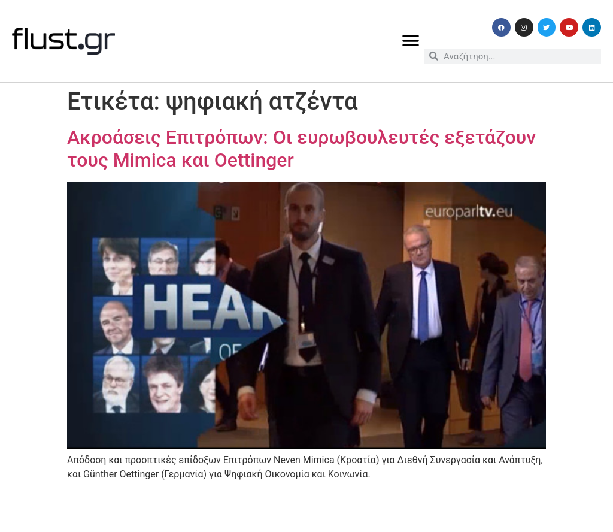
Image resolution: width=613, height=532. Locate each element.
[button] (410, 41)
